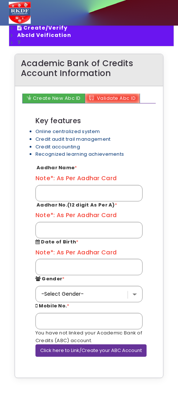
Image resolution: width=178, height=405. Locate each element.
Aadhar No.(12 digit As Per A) (75, 204)
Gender (48, 278)
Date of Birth (55, 241)
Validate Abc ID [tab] (112, 98)
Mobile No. (51, 305)
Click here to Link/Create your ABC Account (91, 350)
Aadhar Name (55, 167)
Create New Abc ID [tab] (54, 98)
